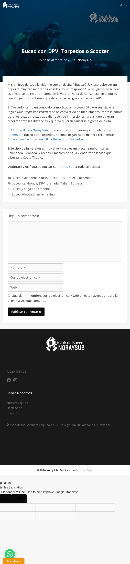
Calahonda (30, 178)
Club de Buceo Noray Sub (29, 130)
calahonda (29, 183)
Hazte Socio (14, 408)
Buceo (16, 178)
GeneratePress (84, 470)
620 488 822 (17, 371)
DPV (62, 178)
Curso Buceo (48, 178)
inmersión (15, 135)
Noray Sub (66, 167)
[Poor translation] (19, 498)
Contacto (13, 413)
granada (53, 183)
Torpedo (83, 178)
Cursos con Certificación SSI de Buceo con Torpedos (45, 139)
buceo (16, 183)
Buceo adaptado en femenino (33, 194)
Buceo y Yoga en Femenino (31, 189)
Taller (71, 178)
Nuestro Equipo (17, 403)
